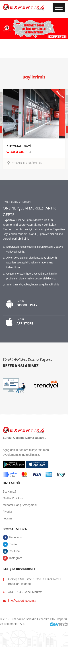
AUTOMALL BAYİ (18, 146)
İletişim (7, 517)
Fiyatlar (7, 510)
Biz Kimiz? (9, 490)
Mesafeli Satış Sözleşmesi (20, 503)
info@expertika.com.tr (22, 599)
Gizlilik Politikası (13, 497)
